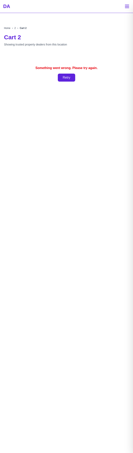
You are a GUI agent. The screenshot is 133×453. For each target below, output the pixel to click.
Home (7, 28)
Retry (66, 77)
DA (6, 6)
